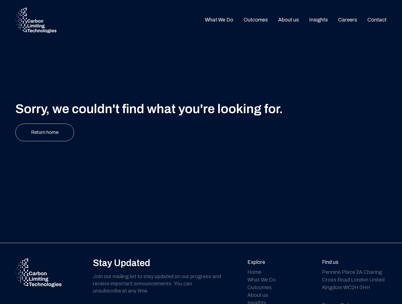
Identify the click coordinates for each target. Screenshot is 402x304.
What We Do (219, 20)
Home (254, 272)
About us (288, 20)
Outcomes (256, 20)
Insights (318, 20)
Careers (347, 20)
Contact (377, 20)
